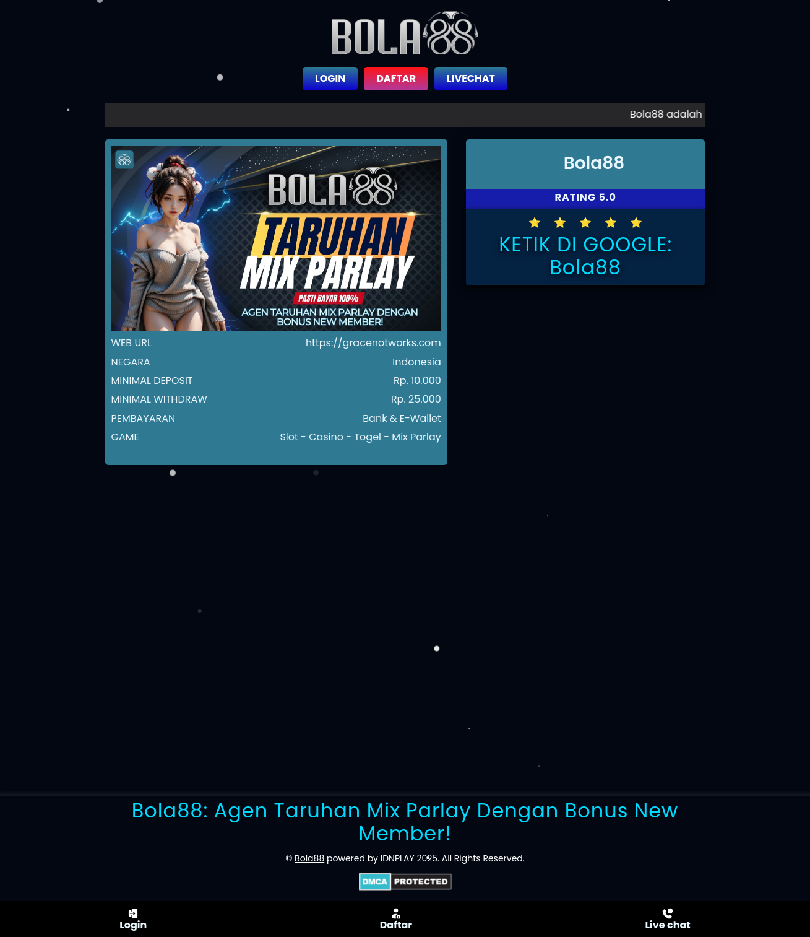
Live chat (667, 919)
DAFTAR (396, 78)
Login (133, 919)
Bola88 (309, 858)
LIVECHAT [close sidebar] (471, 78)
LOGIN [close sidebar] (330, 78)
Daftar (396, 919)
